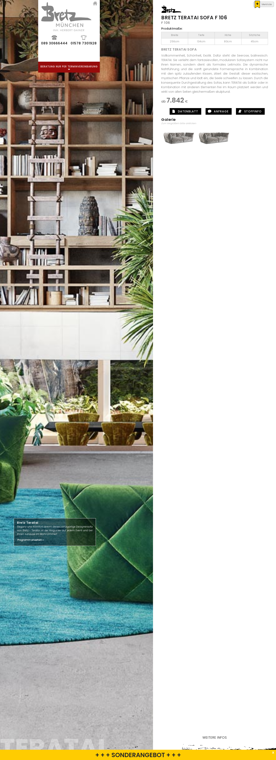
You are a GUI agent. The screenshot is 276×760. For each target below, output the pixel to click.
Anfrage (239, 111)
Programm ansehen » (30, 539)
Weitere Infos (232, 737)
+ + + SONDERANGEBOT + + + (138, 755)
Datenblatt (206, 111)
